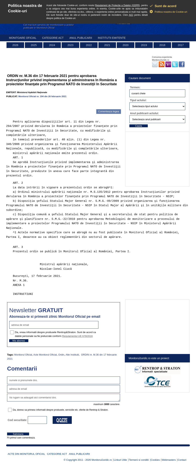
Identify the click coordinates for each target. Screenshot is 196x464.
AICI (131, 15)
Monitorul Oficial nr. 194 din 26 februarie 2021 (42, 96)
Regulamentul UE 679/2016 (77, 336)
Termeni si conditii (139, 459)
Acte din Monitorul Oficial (26, 453)
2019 (144, 45)
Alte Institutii (72, 354)
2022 (89, 45)
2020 (125, 45)
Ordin (61, 354)
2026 (15, 45)
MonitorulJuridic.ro (101, 459)
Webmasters (169, 459)
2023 (70, 45)
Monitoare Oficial (22, 37)
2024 (52, 45)
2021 (107, 45)
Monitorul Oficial (23, 354)
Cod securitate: (17, 420)
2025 (34, 45)
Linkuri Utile (120, 459)
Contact (182, 459)
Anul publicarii (80, 37)
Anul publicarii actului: (144, 113)
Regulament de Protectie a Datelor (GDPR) (117, 5)
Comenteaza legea (108, 111)
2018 (162, 45)
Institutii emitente (112, 37)
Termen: (135, 87)
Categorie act (53, 37)
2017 (181, 45)
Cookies (155, 459)
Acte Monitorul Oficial (45, 354)
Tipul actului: (138, 100)
